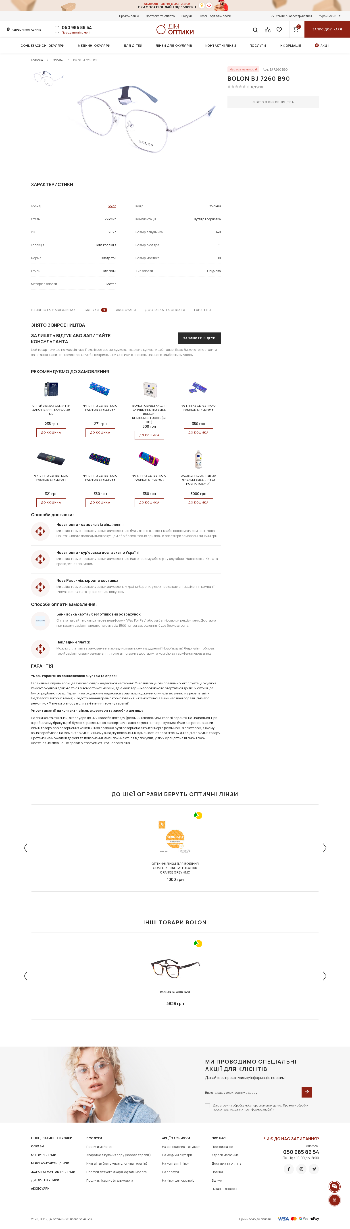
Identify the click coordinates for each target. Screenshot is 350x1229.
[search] (255, 29)
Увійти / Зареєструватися (294, 16)
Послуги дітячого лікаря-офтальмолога (116, 1172)
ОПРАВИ (37, 1146)
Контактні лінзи (220, 45)
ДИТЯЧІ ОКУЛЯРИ (45, 1180)
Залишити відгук (199, 338)
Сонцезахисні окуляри (43, 45)
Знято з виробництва (273, 102)
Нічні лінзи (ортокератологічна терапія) (116, 1163)
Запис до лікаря (327, 29)
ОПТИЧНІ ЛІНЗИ (43, 1155)
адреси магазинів (26, 29)
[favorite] (279, 29)
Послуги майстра (99, 1146)
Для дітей (133, 45)
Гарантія (202, 310)
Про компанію (129, 16)
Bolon (112, 206)
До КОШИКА (51, 432)
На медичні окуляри (177, 1155)
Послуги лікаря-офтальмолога (109, 1180)
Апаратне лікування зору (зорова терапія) (118, 1155)
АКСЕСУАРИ (40, 1188)
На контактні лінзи (176, 1163)
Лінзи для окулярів (174, 45)
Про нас (219, 1138)
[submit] (307, 1092)
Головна (37, 60)
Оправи (58, 60)
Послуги (258, 45)
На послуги (170, 1172)
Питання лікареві (224, 1189)
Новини (217, 1172)
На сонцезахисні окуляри (181, 1146)
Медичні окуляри (94, 45)
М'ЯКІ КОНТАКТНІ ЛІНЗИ (50, 1163)
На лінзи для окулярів (178, 1180)
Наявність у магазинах (53, 310)
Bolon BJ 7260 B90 (85, 60)
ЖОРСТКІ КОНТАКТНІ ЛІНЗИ (53, 1172)
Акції (325, 45)
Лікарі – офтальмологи (215, 16)
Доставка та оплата (160, 16)
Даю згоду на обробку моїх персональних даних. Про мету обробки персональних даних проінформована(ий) (260, 1107)
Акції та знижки (176, 1138)
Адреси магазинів (225, 1155)
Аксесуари (126, 310)
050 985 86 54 (77, 27)
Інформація (290, 45)
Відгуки (186, 16)
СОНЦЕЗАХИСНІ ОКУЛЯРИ (51, 1138)
